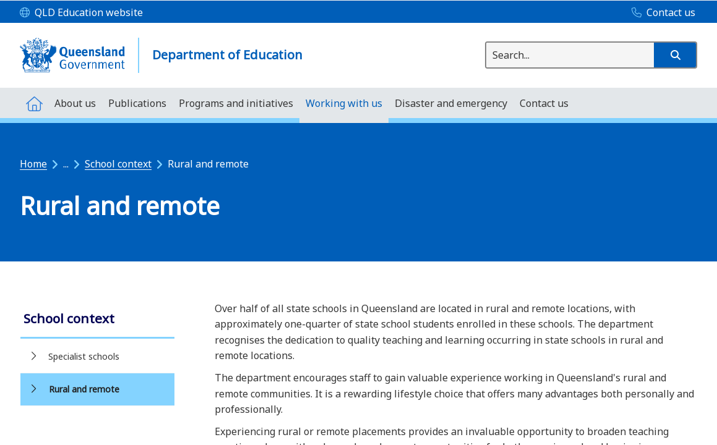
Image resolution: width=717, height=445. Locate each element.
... (66, 164)
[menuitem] (34, 103)
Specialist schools (83, 356)
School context (118, 164)
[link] (97, 320)
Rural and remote (84, 389)
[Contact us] (660, 13)
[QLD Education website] (81, 13)
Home (33, 164)
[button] (675, 55)
